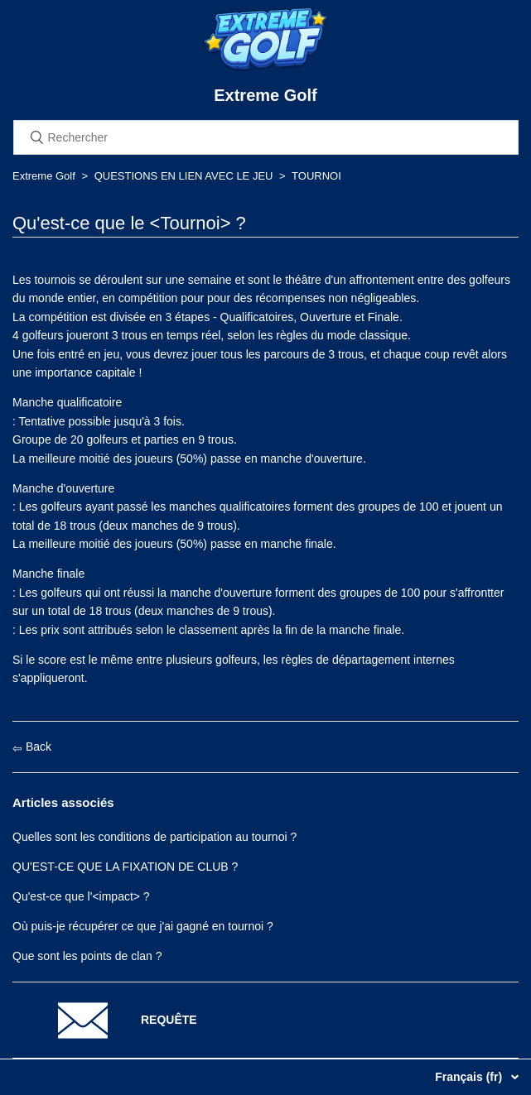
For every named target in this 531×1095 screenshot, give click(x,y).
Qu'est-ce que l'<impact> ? (81, 896)
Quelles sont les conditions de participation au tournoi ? (154, 836)
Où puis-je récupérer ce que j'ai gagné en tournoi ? (142, 926)
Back (31, 746)
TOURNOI (316, 176)
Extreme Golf (43, 176)
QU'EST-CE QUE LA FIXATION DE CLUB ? (125, 866)
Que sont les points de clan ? (87, 956)
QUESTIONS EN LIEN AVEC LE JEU (183, 176)
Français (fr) (470, 1076)
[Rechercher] (266, 137)
